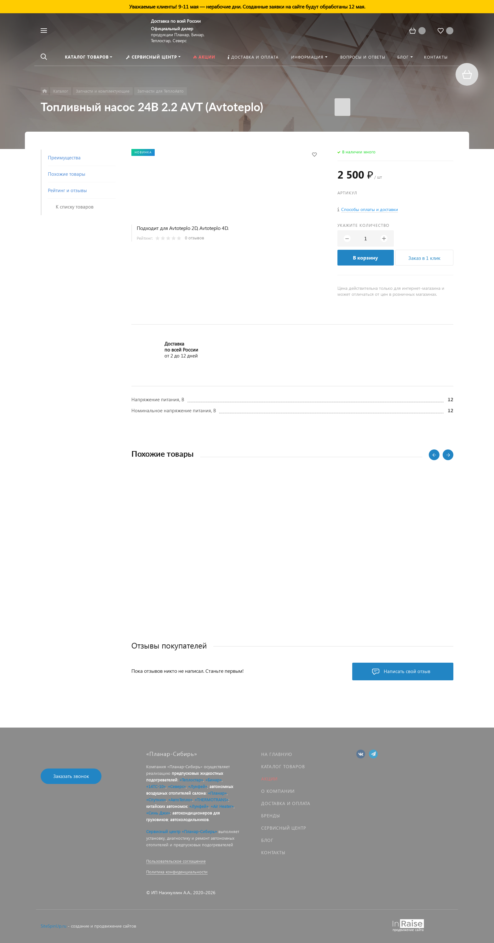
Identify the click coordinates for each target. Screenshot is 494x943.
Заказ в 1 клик (424, 257)
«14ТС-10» (156, 786)
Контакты (273, 852)
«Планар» (217, 793)
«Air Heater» (222, 806)
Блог (267, 840)
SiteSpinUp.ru (53, 926)
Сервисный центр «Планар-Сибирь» (181, 831)
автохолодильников (189, 819)
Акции (269, 779)
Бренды (270, 816)
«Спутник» (156, 799)
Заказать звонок (71, 776)
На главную (276, 754)
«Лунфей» (197, 786)
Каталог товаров (283, 766)
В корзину (365, 257)
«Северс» (177, 786)
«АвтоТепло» (180, 799)
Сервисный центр (283, 828)
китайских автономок (166, 806)
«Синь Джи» (158, 812)
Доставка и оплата (285, 803)
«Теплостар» (191, 779)
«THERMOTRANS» (211, 799)
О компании (278, 791)
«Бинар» (213, 779)
